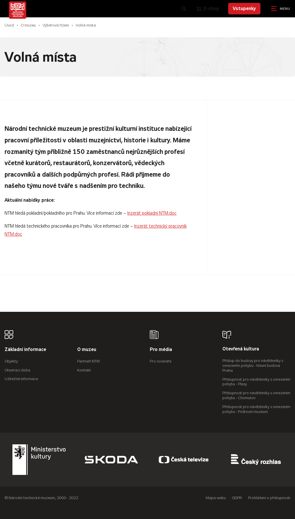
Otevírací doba (17, 370)
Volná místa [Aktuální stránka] (86, 25)
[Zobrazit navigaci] (280, 8)
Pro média (161, 349)
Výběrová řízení (56, 25)
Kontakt (84, 370)
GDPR (237, 498)
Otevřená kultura (240, 349)
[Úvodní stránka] (17, 10)
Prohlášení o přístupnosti (269, 498)
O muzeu (28, 25)
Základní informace (25, 349)
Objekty (11, 361)
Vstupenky (244, 8)
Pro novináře (160, 361)
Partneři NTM (88, 361)
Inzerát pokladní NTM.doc (152, 213)
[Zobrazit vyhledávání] (184, 8)
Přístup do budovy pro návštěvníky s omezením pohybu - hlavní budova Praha (252, 365)
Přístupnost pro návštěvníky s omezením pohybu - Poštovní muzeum (256, 409)
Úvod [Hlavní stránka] (9, 25)
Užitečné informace (21, 379)
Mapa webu (216, 498)
